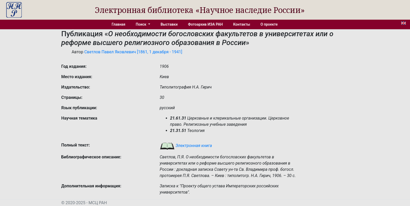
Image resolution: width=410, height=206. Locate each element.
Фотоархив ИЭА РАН (205, 24)
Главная (118, 24)
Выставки (169, 24)
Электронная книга (186, 145)
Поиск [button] (141, 24)
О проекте (269, 24)
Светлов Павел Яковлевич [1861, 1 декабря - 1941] (133, 51)
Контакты (241, 24)
